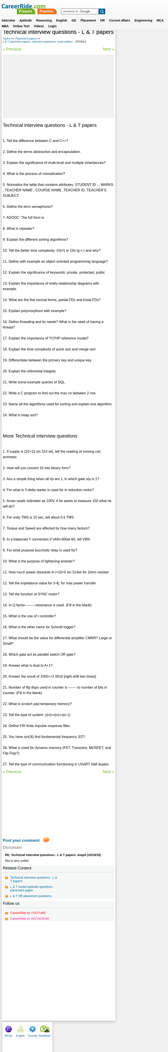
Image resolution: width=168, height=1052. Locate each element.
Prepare (86, 6)
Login (52, 21)
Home (30, 1029)
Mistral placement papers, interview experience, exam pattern (137, 166)
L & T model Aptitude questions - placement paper (32, 888)
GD (74, 15)
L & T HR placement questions (31, 896)
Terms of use (82, 1029)
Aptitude (25, 15)
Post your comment (21, 840)
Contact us (61, 1029)
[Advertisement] (58, 86)
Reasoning (44, 15)
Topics (6, 38)
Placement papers (26, 38)
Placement (88, 15)
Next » (108, 49)
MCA (160, 15)
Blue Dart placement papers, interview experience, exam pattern (138, 104)
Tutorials (146, 39)
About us (44, 1029)
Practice (107, 6)
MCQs (121, 39)
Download (157, 39)
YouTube (115, 1029)
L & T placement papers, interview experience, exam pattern (38, 41)
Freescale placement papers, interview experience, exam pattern (138, 119)
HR (102, 15)
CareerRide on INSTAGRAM (29, 918)
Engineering (143, 15)
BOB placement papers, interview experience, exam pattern (137, 135)
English (61, 15)
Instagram (132, 1029)
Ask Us (100, 1029)
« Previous (12, 49)
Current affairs (119, 15)
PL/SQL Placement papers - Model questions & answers (137, 180)
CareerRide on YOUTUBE (28, 913)
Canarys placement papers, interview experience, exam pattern (137, 150)
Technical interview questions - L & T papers (33, 879)
